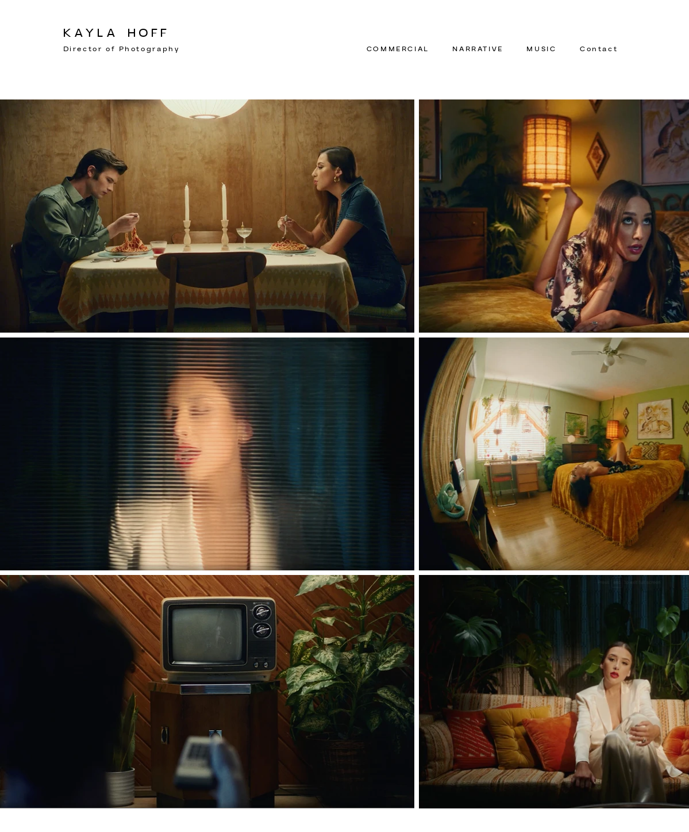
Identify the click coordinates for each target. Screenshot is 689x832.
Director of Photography (121, 49)
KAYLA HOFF (116, 33)
